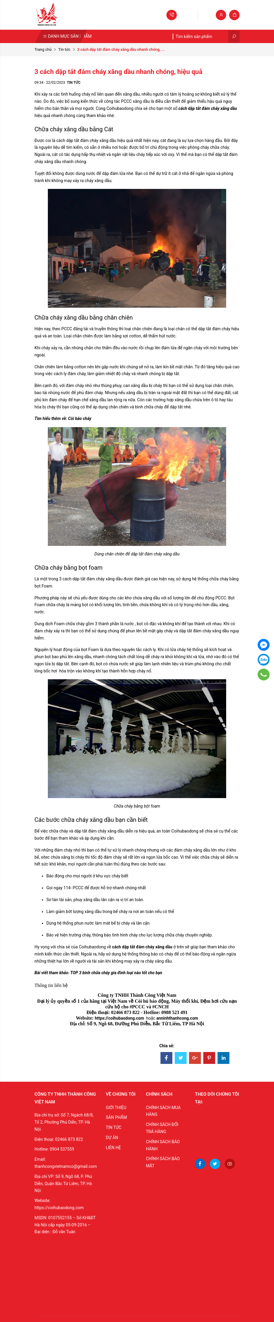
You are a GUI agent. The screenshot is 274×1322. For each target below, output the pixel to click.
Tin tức (64, 49)
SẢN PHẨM (116, 1117)
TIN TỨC (114, 1127)
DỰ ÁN (112, 1137)
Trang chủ (42, 49)
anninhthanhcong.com (177, 1018)
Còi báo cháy (79, 418)
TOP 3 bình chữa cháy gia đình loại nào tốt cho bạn (115, 972)
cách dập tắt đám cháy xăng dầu (207, 108)
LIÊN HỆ (113, 1147)
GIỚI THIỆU (116, 1107)
